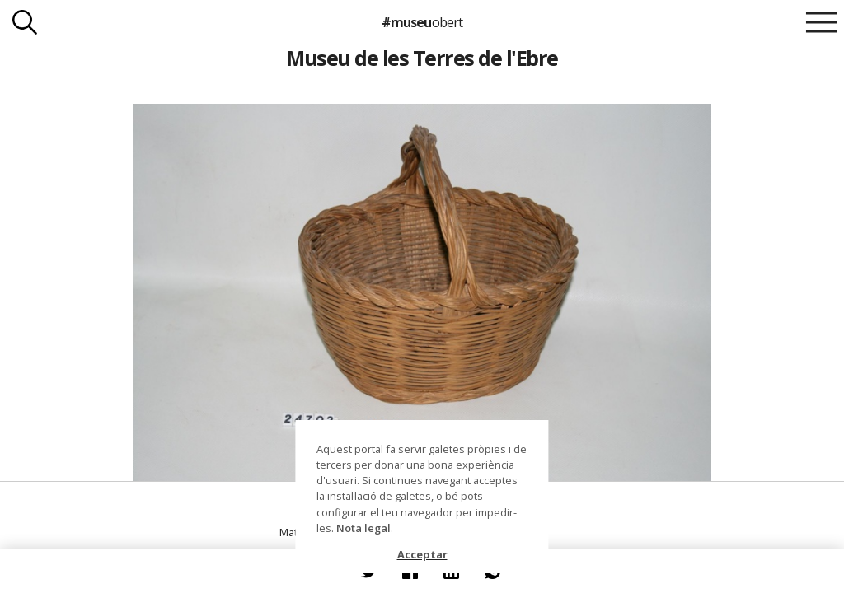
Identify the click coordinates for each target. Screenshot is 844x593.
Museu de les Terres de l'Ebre (421, 58)
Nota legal (363, 528)
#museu (422, 22)
